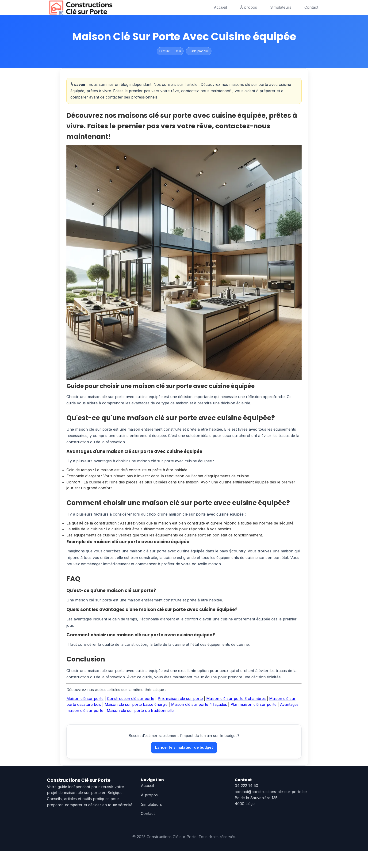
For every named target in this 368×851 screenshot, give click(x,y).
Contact (311, 7)
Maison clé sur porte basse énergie (136, 704)
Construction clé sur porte (130, 698)
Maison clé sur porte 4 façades (199, 704)
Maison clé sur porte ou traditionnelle (140, 710)
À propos (248, 7)
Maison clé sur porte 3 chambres (236, 698)
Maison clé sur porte (85, 698)
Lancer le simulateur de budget (184, 747)
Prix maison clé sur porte (180, 698)
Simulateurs (280, 7)
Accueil (220, 7)
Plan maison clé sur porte (253, 704)
